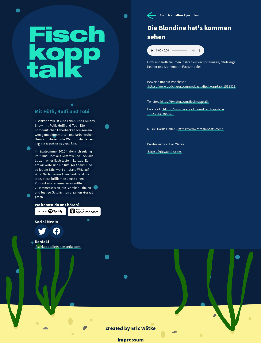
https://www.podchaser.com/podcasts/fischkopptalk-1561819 (191, 86)
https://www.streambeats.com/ (200, 128)
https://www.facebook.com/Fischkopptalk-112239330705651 (185, 111)
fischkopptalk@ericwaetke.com (58, 246)
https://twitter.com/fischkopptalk (184, 101)
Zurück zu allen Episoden (173, 15)
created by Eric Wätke (131, 328)
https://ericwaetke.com (164, 151)
